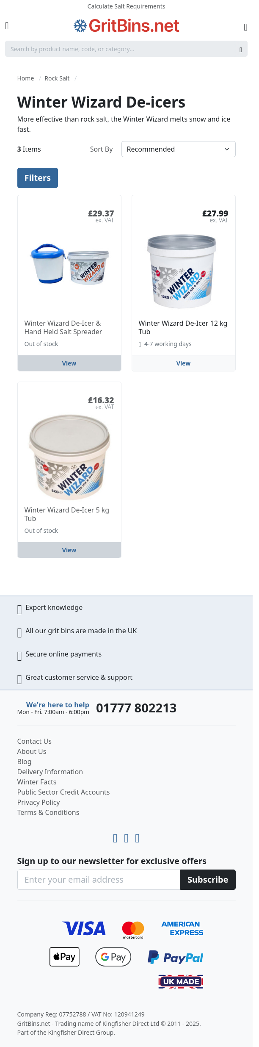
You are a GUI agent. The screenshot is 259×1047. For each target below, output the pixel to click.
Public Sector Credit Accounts (63, 792)
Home (25, 78)
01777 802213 (136, 707)
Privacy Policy (38, 802)
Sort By (101, 149)
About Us (32, 751)
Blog (24, 761)
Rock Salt (56, 78)
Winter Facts (37, 782)
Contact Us (34, 741)
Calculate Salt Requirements (126, 6)
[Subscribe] (208, 880)
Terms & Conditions (48, 812)
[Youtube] (117, 836)
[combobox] (126, 49)
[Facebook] (137, 836)
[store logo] (126, 25)
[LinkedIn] (128, 836)
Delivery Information (50, 771)
